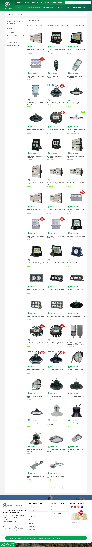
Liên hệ (31, 523)
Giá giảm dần (62, 25)
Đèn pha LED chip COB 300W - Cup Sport (55, 156)
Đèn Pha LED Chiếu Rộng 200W (56, 263)
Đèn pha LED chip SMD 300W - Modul (55, 183)
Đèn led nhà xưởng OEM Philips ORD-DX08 (56, 450)
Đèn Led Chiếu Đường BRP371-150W (75, 450)
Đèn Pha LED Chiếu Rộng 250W (76, 49)
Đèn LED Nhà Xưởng (13, 35)
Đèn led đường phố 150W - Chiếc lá (54, 76)
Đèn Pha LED (11, 32)
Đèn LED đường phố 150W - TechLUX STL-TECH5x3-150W (75, 343)
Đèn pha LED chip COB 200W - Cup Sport (35, 156)
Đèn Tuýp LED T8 (12, 42)
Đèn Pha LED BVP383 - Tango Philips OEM (55, 237)
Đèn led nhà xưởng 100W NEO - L (56, 397)
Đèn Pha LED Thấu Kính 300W (35, 316)
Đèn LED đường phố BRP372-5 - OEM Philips (76, 76)
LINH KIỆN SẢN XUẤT (13, 45)
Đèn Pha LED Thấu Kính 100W (35, 289)
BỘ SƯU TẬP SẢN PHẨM (63, 8)
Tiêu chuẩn (32, 516)
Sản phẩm (32, 513)
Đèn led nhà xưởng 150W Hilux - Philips (56, 130)
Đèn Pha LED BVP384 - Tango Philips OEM (35, 237)
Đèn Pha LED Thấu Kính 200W (75, 289)
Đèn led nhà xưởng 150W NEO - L (76, 397)
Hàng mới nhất (74, 25)
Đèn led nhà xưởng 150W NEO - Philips (56, 370)
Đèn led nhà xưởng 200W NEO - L (36, 423)
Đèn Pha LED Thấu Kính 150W (55, 289)
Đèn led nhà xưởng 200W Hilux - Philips (56, 343)
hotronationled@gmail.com (14, 527)
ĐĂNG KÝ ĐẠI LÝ (33, 526)
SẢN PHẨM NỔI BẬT (34, 8)
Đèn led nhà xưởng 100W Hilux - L (76, 103)
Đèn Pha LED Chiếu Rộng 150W (35, 263)
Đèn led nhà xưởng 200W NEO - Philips (36, 370)
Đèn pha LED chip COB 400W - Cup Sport (56, 50)
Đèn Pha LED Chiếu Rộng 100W (76, 236)
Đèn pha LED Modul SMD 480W (56, 209)
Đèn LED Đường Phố (13, 39)
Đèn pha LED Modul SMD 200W (36, 183)
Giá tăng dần (51, 25)
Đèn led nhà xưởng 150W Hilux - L (36, 130)
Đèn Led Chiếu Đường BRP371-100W (35, 477)
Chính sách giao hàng (56, 513)
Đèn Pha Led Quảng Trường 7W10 (35, 397)
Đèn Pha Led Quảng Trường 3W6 (75, 370)
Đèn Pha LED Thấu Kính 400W (55, 316)
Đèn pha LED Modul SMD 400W (36, 209)
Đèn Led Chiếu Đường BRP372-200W (56, 477)
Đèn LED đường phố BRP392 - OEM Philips (35, 103)
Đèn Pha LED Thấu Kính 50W (75, 263)
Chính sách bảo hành (55, 510)
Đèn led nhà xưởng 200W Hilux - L (76, 317)
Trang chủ (10, 14)
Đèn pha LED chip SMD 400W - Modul (36, 50)
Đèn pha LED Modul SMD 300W (76, 183)
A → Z (35, 25)
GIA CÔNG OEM (48, 8)
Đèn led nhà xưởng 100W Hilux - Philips (36, 343)
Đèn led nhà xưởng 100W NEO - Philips (56, 103)
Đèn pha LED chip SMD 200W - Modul (76, 156)
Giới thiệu (32, 510)
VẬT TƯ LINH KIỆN (79, 8)
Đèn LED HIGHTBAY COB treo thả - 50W (55, 423)
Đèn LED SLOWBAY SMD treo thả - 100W (35, 450)
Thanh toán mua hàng (56, 506)
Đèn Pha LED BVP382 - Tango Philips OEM (35, 76)
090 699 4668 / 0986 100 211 (16, 529)
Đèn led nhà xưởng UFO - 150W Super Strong (76, 130)
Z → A (42, 25)
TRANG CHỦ (21, 8)
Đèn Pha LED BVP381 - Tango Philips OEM (75, 210)
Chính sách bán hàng (35, 520)
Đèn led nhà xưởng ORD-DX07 (76, 423)
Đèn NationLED (33, 529)
